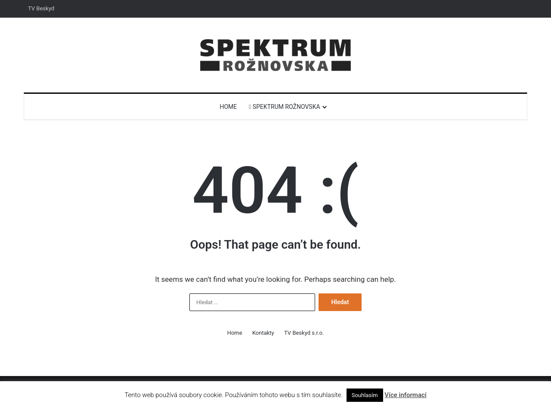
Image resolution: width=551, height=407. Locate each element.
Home (228, 106)
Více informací (405, 395)
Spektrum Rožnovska (284, 106)
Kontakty (263, 333)
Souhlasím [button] (365, 395)
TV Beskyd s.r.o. (304, 333)
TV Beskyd (41, 8)
